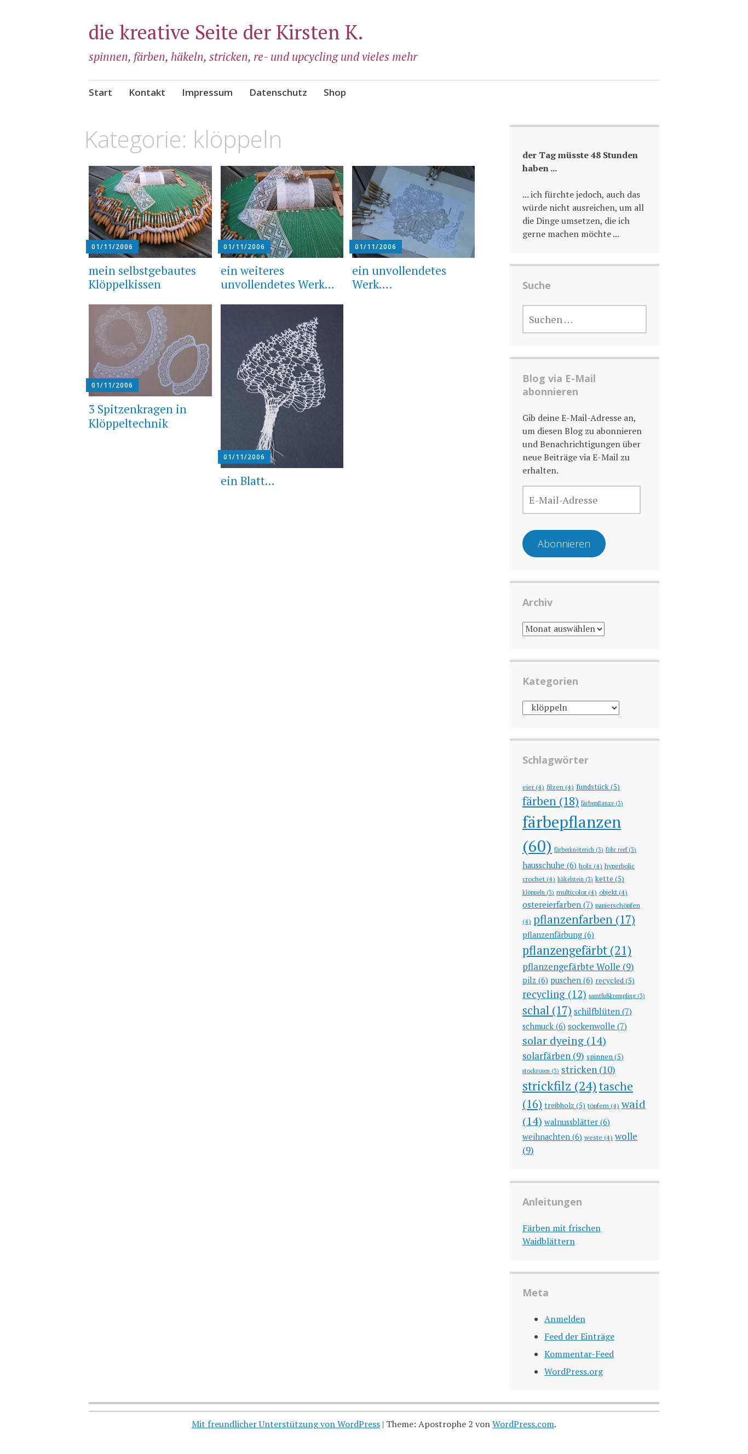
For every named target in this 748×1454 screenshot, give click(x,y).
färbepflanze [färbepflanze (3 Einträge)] (602, 803)
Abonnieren (564, 543)
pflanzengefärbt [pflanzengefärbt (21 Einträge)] (576, 950)
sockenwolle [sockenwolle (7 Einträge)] (597, 1025)
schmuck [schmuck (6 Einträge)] (544, 1026)
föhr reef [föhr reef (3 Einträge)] (621, 849)
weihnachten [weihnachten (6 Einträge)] (552, 1137)
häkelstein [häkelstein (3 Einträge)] (575, 879)
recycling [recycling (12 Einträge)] (554, 994)
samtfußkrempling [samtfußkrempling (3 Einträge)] (617, 996)
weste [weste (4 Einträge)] (598, 1137)
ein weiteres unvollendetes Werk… (278, 277)
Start (100, 92)
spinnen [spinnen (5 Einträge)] (605, 1056)
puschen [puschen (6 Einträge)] (571, 980)
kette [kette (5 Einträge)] (609, 879)
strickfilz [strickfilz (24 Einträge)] (559, 1085)
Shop (335, 92)
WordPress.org (573, 1371)
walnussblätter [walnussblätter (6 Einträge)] (577, 1122)
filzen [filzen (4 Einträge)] (560, 786)
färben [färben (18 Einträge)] (550, 801)
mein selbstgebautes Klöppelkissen (142, 277)
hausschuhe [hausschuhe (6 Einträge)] (549, 865)
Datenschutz (278, 92)
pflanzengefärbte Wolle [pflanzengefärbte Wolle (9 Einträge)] (578, 966)
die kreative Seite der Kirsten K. (226, 32)
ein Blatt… (248, 480)
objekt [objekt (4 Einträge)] (613, 891)
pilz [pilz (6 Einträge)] (535, 980)
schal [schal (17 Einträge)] (547, 1010)
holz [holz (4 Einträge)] (590, 865)
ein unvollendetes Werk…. (399, 277)
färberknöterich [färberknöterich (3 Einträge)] (578, 849)
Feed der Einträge (579, 1336)
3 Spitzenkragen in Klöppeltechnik (138, 415)
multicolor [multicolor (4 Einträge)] (576, 891)
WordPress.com (523, 1424)
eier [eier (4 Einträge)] (533, 786)
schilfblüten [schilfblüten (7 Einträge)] (603, 1011)
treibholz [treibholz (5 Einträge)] (564, 1105)
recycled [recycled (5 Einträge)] (615, 980)
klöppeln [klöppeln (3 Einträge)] (538, 892)
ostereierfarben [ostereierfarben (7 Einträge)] (557, 904)
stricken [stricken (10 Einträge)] (588, 1069)
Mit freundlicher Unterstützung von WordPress (286, 1424)
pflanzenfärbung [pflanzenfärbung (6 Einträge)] (558, 935)
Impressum (207, 92)
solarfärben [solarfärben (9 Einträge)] (553, 1055)
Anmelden (564, 1319)
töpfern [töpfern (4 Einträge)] (603, 1105)
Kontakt (147, 92)
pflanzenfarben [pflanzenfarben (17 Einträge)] (584, 919)
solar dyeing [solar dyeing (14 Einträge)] (564, 1040)
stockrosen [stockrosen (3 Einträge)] (540, 1071)
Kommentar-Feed (579, 1354)
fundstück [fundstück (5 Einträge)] (598, 787)
